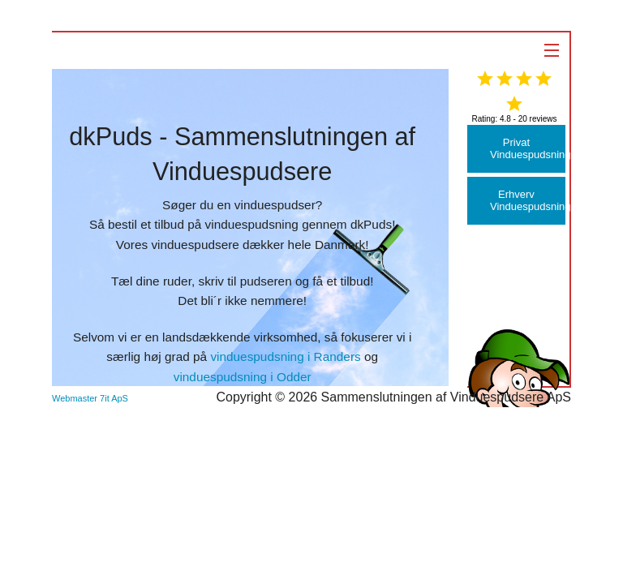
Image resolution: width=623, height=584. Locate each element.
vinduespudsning (252, 224)
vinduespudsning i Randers (285, 356)
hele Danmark (327, 244)
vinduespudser (275, 205)
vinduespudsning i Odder (243, 377)
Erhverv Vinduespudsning (527, 200)
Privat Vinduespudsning (527, 148)
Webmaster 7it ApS (90, 398)
